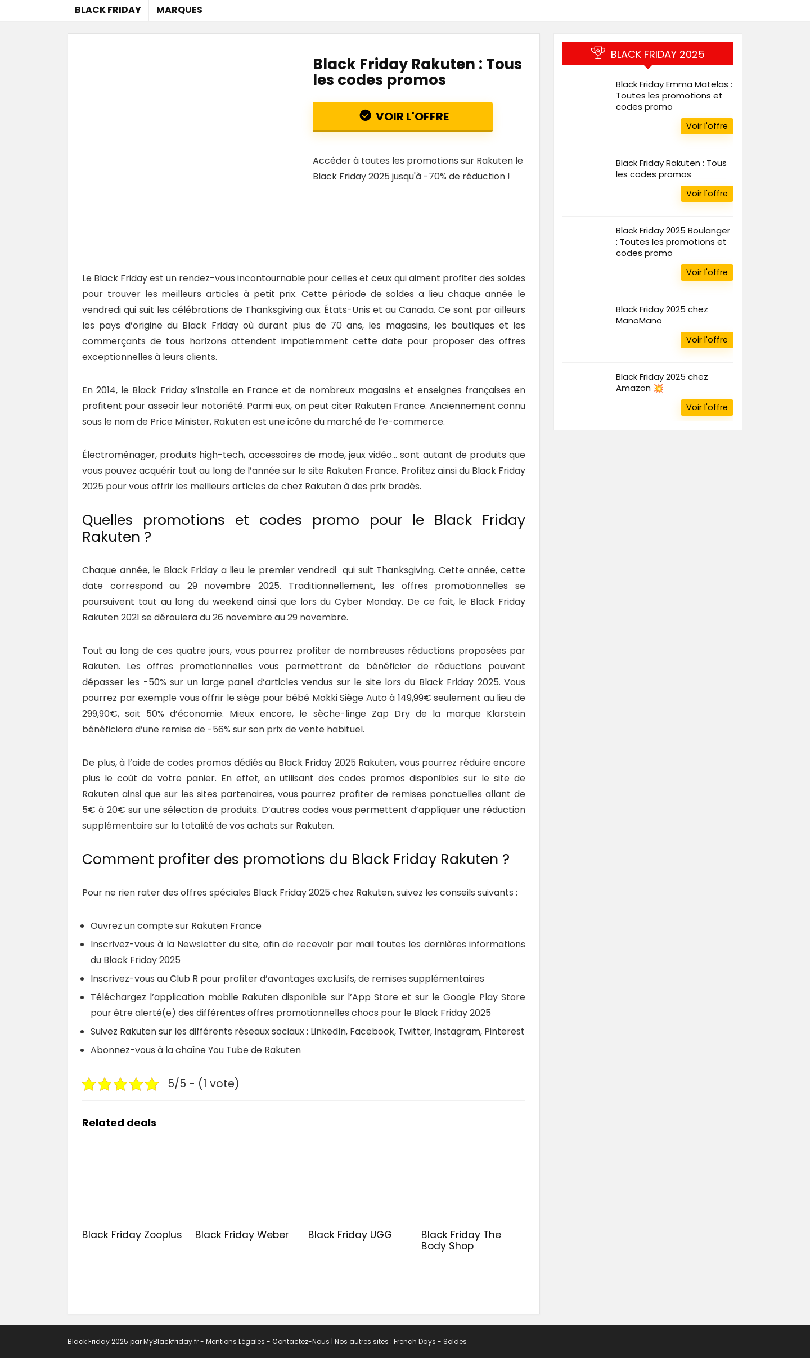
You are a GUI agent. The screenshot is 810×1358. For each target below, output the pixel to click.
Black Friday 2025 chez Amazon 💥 (662, 382)
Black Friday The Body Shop (461, 1240)
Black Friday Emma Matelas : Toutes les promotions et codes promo (674, 95)
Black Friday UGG (350, 1235)
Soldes (455, 1341)
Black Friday (108, 9)
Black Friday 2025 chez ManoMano (662, 314)
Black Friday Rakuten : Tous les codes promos (671, 168)
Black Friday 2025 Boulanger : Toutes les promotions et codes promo (673, 241)
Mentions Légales (236, 1341)
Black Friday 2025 (98, 1341)
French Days (415, 1341)
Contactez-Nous (301, 1341)
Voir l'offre (411, 116)
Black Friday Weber (242, 1235)
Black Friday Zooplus (132, 1235)
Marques (179, 9)
